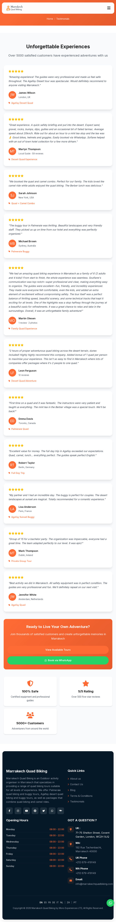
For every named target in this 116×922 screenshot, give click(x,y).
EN (41, 902)
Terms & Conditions (80, 795)
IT (58, 902)
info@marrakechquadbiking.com (94, 883)
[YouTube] (26, 810)
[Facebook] (9, 810)
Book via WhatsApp (58, 660)
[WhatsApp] (52, 810)
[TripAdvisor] (60, 810)
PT (75, 902)
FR (49, 902)
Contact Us (75, 784)
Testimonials (76, 801)
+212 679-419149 (86, 862)
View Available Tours (58, 649)
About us (74, 778)
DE (53, 902)
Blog (71, 790)
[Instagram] (18, 810)
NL (61, 902)
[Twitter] (43, 810)
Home (50, 18)
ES (45, 902)
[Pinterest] (35, 810)
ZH (68, 902)
